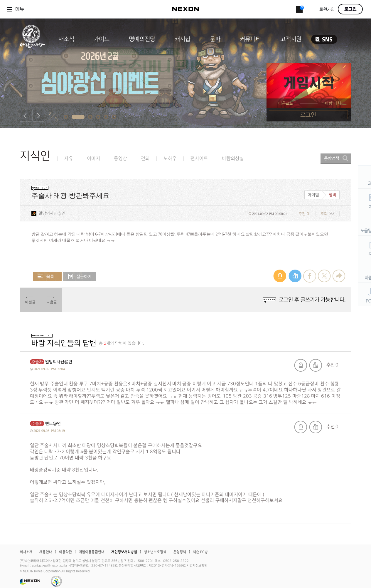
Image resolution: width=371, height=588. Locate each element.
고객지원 (290, 39)
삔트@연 (53, 423)
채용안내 (45, 552)
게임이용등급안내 (91, 552)
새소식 (66, 39)
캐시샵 (182, 39)
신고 (300, 365)
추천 (315, 365)
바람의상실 (233, 158)
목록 (47, 276)
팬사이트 (199, 158)
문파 (215, 39)
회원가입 (327, 9)
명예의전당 (142, 39)
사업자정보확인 (197, 565)
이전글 (30, 302)
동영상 (120, 158)
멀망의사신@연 (51, 213)
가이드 (101, 39)
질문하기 (79, 276)
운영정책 (179, 552)
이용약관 (65, 552)
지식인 (35, 156)
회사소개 (26, 552)
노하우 (170, 158)
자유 (68, 158)
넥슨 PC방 (200, 552)
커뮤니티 (250, 39)
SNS (324, 39)
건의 (145, 158)
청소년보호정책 (155, 552)
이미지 (93, 158)
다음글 (51, 302)
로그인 (350, 9)
